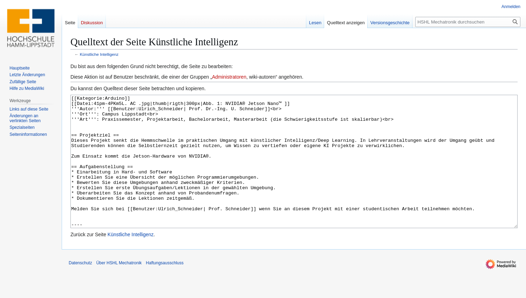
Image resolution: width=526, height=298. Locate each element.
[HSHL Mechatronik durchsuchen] (467, 22)
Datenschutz (80, 289)
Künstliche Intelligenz (99, 54)
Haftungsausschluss (164, 289)
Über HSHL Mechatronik (119, 289)
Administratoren (229, 77)
